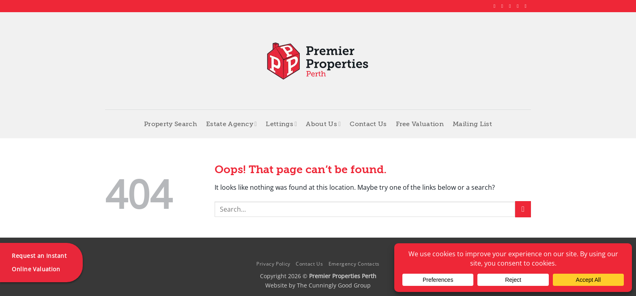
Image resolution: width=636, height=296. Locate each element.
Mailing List (472, 124)
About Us (323, 124)
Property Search (170, 124)
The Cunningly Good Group (334, 285)
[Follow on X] (511, 6)
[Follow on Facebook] (496, 6)
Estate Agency (231, 124)
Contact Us (368, 124)
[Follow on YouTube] (526, 6)
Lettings (281, 124)
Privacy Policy (273, 263)
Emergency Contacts (354, 263)
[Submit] (523, 209)
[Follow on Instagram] (503, 6)
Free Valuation (420, 124)
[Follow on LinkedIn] (519, 6)
